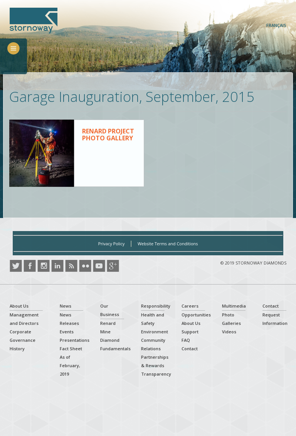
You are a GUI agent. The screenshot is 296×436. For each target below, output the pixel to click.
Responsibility (155, 306)
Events (67, 331)
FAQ (186, 340)
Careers (190, 306)
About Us (19, 306)
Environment (154, 331)
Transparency (156, 374)
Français (276, 25)
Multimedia (234, 306)
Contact (190, 348)
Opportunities (196, 315)
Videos (229, 331)
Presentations (74, 340)
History (17, 348)
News (65, 306)
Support (190, 331)
